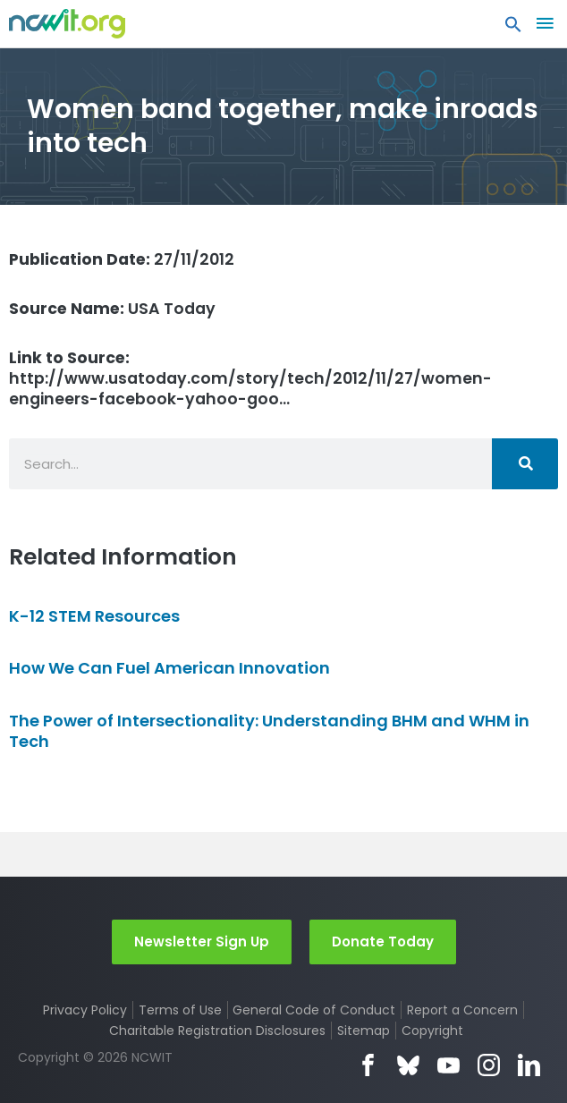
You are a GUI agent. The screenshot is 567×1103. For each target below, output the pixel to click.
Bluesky (408, 1065)
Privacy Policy (85, 1010)
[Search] (525, 463)
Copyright (432, 1030)
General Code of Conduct (314, 1010)
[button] (513, 29)
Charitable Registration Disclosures (217, 1030)
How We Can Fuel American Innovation (169, 668)
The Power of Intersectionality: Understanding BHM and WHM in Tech (269, 730)
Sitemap (363, 1030)
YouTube (448, 1065)
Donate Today (383, 941)
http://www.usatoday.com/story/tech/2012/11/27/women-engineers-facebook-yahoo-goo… (250, 378)
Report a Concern (462, 1010)
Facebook (368, 1065)
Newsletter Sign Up (201, 941)
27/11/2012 (121, 259)
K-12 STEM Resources (94, 616)
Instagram (489, 1065)
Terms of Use (180, 1010)
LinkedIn (529, 1065)
